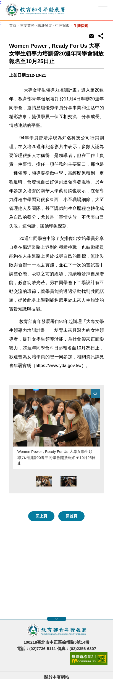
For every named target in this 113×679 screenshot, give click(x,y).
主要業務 (27, 26)
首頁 (12, 26)
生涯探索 (62, 26)
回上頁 (41, 516)
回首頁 (71, 516)
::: (2, 2)
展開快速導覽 (56, 619)
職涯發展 (45, 26)
